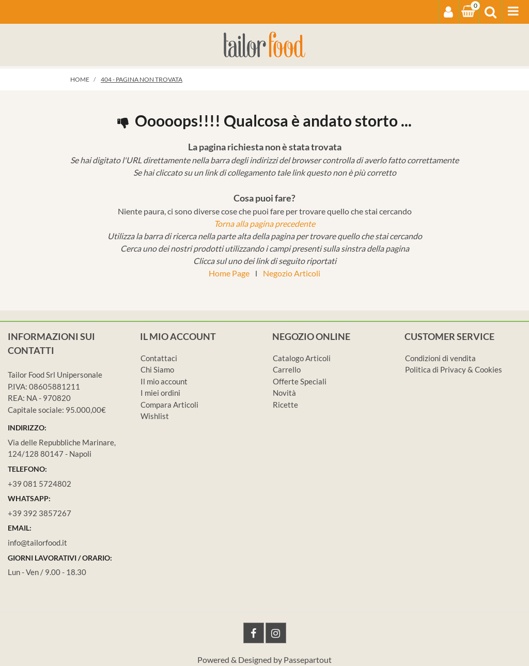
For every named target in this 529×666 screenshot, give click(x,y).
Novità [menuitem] (284, 392)
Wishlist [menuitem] (155, 416)
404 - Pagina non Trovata (141, 79)
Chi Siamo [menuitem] (157, 369)
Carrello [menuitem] (287, 369)
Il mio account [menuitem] (164, 381)
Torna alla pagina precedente (264, 223)
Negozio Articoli (291, 273)
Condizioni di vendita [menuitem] (440, 358)
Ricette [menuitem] (285, 404)
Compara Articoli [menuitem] (169, 404)
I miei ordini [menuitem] (160, 392)
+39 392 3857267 (39, 513)
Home (79, 79)
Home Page (229, 273)
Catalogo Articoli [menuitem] (302, 358)
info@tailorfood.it (37, 542)
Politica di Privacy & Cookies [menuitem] (453, 369)
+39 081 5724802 (39, 483)
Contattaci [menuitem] (159, 358)
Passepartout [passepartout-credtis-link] (308, 659)
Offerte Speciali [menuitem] (299, 381)
